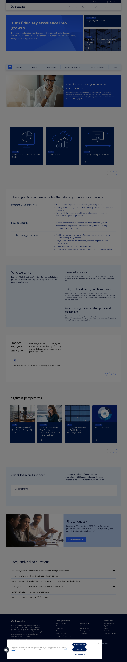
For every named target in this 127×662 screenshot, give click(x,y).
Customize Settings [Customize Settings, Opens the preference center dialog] (79, 654)
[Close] (99, 644)
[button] (7, 650)
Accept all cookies (79, 644)
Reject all (79, 649)
